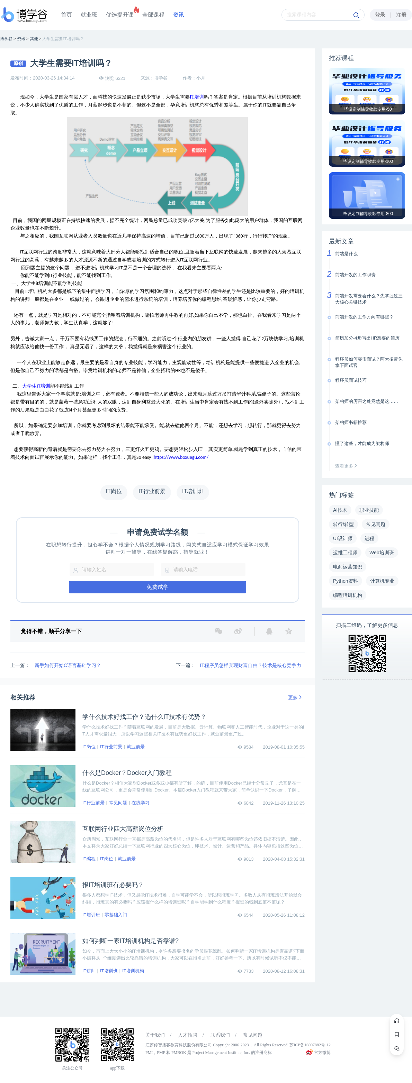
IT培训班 (91, 914)
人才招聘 (187, 1035)
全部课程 (153, 15)
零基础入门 (116, 914)
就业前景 (136, 746)
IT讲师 (89, 970)
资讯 (178, 15)
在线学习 (141, 802)
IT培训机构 (133, 970)
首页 (66, 15)
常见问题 (118, 802)
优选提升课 (120, 15)
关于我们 (155, 1035)
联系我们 (220, 1035)
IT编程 (89, 858)
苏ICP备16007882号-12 (310, 1045)
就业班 (89, 15)
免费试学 (157, 587)
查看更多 (347, 466)
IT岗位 (89, 746)
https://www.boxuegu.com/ (181, 457)
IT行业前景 (111, 746)
